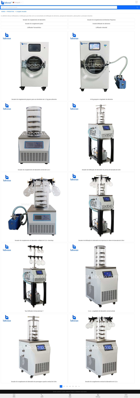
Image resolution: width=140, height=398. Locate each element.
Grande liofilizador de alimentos (101, 23)
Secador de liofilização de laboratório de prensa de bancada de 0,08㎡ (101, 169)
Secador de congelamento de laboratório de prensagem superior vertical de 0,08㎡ (34, 381)
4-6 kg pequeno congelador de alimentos (101, 99)
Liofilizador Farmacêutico (34, 27)
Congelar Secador (21, 11)
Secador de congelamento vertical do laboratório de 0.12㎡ (101, 381)
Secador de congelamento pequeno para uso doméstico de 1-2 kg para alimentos (34, 99)
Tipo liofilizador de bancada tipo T (34, 311)
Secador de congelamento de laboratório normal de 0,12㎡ (34, 169)
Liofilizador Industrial (101, 27)
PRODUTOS (10, 11)
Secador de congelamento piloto (34, 23)
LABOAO (67, 391)
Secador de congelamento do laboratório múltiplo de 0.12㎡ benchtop (34, 240)
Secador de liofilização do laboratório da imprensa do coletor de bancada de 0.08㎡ (101, 240)
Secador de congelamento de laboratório (34, 20)
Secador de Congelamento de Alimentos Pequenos (101, 20)
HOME (3, 11)
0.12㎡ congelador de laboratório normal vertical (101, 311)
